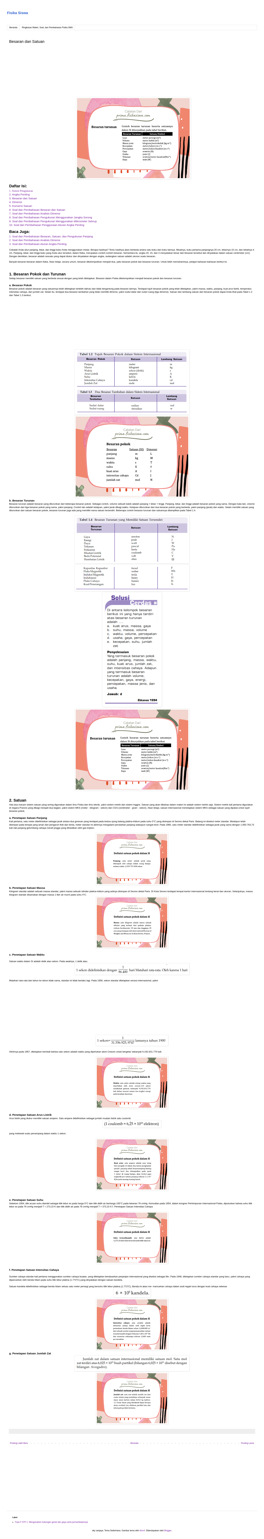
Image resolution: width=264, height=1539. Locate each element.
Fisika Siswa (17, 13)
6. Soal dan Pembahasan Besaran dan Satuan (37, 209)
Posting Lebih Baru (19, 1443)
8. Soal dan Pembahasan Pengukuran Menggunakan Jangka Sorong (50, 217)
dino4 (142, 1530)
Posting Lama (247, 1443)
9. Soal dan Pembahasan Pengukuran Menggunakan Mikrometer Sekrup (53, 221)
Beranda (13, 27)
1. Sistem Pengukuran (21, 190)
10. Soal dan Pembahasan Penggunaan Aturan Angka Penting (46, 224)
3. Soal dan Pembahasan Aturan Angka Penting (38, 243)
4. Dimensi (15, 202)
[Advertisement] (114, 71)
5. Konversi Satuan (20, 205)
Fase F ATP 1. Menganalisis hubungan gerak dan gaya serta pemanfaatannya (51, 1522)
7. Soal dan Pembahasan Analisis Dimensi (34, 213)
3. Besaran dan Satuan (23, 198)
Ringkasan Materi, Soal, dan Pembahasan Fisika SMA (47, 27)
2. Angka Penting (19, 194)
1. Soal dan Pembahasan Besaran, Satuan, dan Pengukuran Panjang (51, 236)
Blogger (167, 1530)
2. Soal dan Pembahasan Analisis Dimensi (34, 240)
